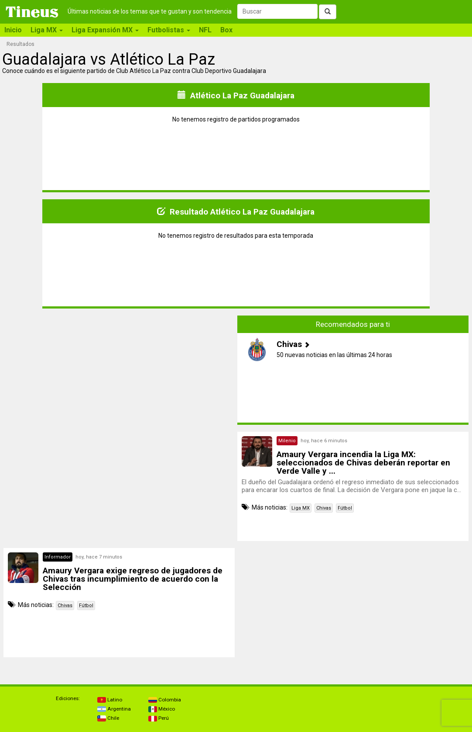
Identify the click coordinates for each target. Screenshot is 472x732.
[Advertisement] (119, 377)
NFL (205, 30)
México (161, 709)
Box (226, 30)
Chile (108, 718)
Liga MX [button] (47, 30)
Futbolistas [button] (168, 30)
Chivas (323, 508)
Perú (158, 718)
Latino (109, 700)
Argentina (114, 709)
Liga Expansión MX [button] (105, 30)
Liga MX (300, 508)
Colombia (164, 700)
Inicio (13, 30)
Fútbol (345, 508)
